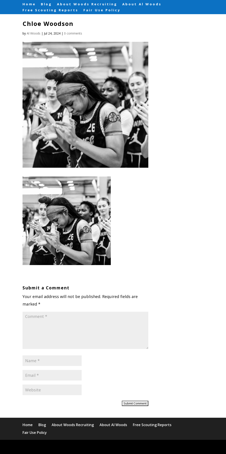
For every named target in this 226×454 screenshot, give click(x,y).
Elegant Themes (61, 446)
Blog (46, 4)
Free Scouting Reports (50, 9)
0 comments (73, 33)
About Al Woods (142, 4)
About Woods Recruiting (87, 4)
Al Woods (33, 33)
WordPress (113, 446)
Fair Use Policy (102, 9)
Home (29, 4)
